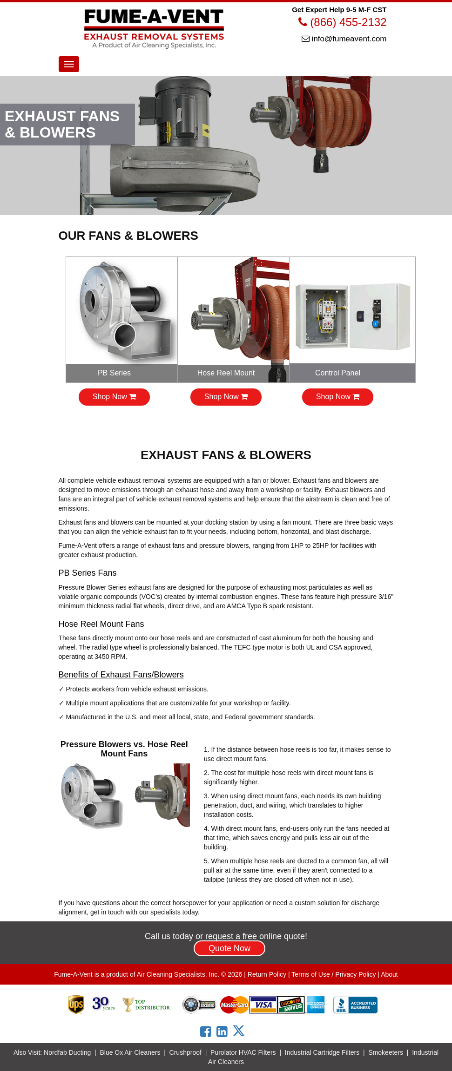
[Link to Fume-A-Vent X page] (242, 1030)
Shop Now (114, 397)
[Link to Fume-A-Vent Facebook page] (207, 1031)
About (389, 974)
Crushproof (185, 1052)
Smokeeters (385, 1052)
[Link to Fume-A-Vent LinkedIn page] (223, 1031)
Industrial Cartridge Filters (322, 1052)
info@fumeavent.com (344, 38)
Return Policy (267, 974)
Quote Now (229, 948)
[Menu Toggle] (69, 64)
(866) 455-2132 (342, 22)
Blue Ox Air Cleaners (130, 1052)
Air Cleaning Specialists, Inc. (178, 974)
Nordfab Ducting (67, 1052)
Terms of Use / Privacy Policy (333, 974)
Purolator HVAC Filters (243, 1052)
